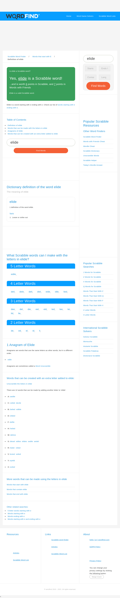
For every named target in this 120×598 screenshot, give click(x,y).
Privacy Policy (95, 561)
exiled (12, 467)
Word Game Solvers (85, 16)
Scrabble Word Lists (107, 16)
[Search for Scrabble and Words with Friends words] (41, 142)
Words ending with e (16, 516)
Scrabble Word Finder (92, 137)
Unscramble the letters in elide (19, 384)
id (33, 330)
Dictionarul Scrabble (91, 356)
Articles (16, 553)
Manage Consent (96, 577)
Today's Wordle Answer (93, 165)
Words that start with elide (17, 485)
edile (13, 274)
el (27, 330)
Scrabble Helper (90, 160)
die (29, 309)
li (39, 330)
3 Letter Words (89, 315)
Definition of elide (15, 125)
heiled (12, 429)
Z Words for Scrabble (92, 277)
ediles (18, 441)
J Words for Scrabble (92, 272)
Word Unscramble (43, 366)
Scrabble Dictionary (91, 151)
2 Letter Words (89, 310)
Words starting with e (16, 513)
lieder (12, 448)
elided (12, 416)
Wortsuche (87, 341)
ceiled (12, 403)
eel (37, 309)
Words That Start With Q (93, 296)
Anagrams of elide (15, 131)
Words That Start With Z (93, 291)
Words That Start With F (93, 301)
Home (68, 16)
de (12, 330)
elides (24, 441)
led (53, 309)
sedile (30, 441)
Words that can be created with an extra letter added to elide (33, 134)
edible (18, 409)
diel (39, 291)
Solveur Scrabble (90, 337)
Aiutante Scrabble (90, 346)
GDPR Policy (95, 547)
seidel (36, 441)
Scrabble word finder (60, 540)
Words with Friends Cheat (94, 141)
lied (65, 291)
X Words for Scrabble (92, 282)
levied (12, 454)
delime (13, 435)
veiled (18, 454)
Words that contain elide (17, 489)
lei (69, 309)
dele (21, 291)
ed (19, 330)
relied (18, 448)
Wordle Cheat (89, 146)
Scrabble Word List (21, 560)
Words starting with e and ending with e (24, 519)
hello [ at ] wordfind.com (99, 540)
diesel (12, 441)
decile (18, 403)
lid (12, 313)
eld (45, 309)
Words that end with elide (17, 494)
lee (61, 309)
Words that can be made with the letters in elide (27, 128)
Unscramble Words (91, 156)
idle (57, 291)
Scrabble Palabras (91, 351)
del (21, 309)
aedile (12, 396)
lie (19, 313)
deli (30, 291)
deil (13, 291)
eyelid (12, 461)
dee (13, 309)
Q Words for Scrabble (92, 286)
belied (12, 409)
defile (12, 422)
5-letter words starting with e (19, 511)
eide (48, 291)
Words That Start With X (93, 305)
